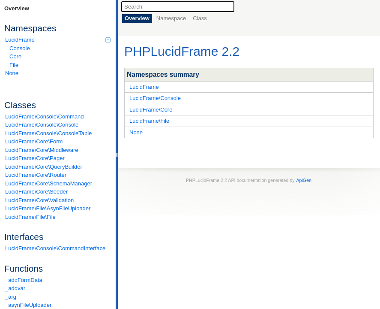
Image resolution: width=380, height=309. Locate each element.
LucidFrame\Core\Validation (39, 200)
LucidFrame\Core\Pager (35, 158)
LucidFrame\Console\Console (41, 124)
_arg (10, 297)
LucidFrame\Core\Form (34, 141)
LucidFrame (58, 39)
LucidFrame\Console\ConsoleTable (48, 133)
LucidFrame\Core (150, 109)
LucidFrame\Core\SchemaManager (48, 183)
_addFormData (23, 280)
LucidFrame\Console (155, 98)
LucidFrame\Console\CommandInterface (55, 248)
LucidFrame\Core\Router (35, 175)
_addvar (15, 288)
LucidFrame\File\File (30, 217)
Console (19, 48)
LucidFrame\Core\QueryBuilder (43, 167)
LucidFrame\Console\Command (44, 116)
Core (15, 56)
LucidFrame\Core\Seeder (36, 191)
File (13, 65)
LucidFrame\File (149, 121)
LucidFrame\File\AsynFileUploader (47, 208)
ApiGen (303, 180)
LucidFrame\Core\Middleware (41, 150)
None (11, 73)
